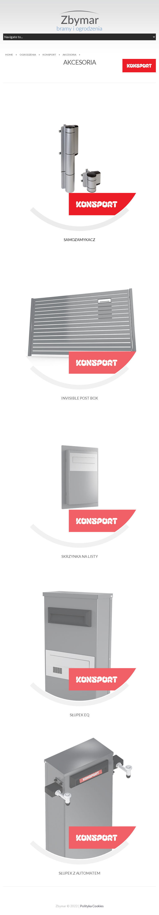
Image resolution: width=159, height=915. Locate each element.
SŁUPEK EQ (79, 715)
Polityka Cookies (92, 906)
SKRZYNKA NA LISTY (79, 556)
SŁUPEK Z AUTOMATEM (79, 873)
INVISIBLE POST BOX (79, 398)
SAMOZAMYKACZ (79, 239)
